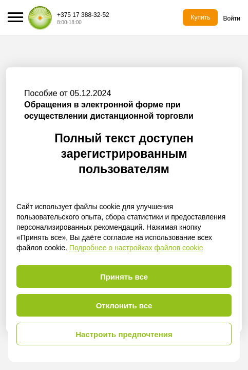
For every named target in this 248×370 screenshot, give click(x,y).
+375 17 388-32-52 (83, 14)
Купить (200, 17)
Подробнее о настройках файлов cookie (136, 248)
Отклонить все (124, 305)
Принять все (124, 276)
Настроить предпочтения (124, 334)
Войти (231, 18)
